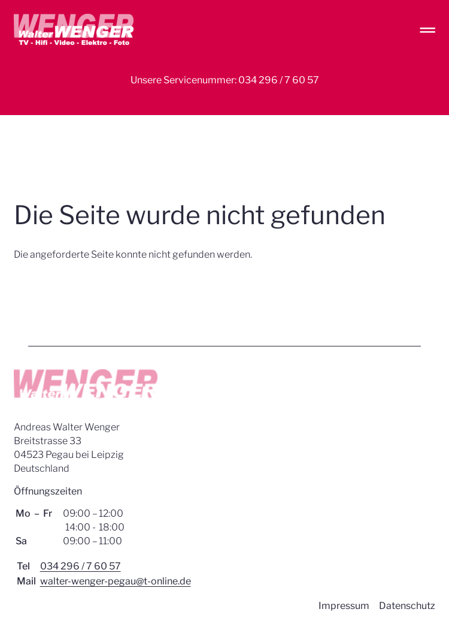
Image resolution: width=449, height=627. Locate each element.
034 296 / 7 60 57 (80, 566)
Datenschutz (407, 605)
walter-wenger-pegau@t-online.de (115, 581)
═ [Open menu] (427, 29)
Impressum (343, 605)
